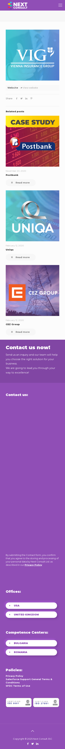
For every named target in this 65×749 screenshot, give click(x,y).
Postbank (12, 175)
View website (29, 87)
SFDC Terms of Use (18, 685)
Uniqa (10, 249)
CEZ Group (13, 324)
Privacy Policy (33, 564)
